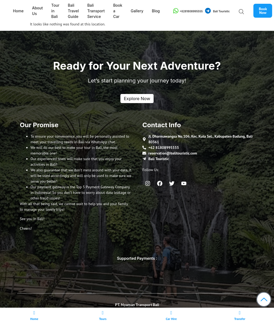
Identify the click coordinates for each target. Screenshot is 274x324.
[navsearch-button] (240, 12)
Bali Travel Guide (71, 11)
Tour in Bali (54, 11)
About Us (36, 11)
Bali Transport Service (93, 11)
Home (18, 11)
